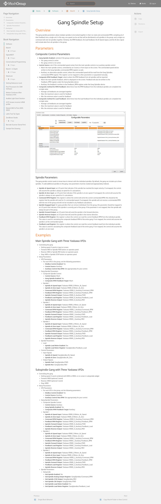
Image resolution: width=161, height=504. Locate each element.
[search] (80, 4)
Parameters (9, 20)
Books (142, 3)
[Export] (146, 31)
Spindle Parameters (13, 25)
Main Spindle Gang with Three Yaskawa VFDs (17, 31)
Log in (153, 3)
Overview (9, 17)
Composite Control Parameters (17, 23)
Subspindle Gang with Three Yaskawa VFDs (17, 33)
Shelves (132, 3)
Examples (9, 28)
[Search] (68, 3)
